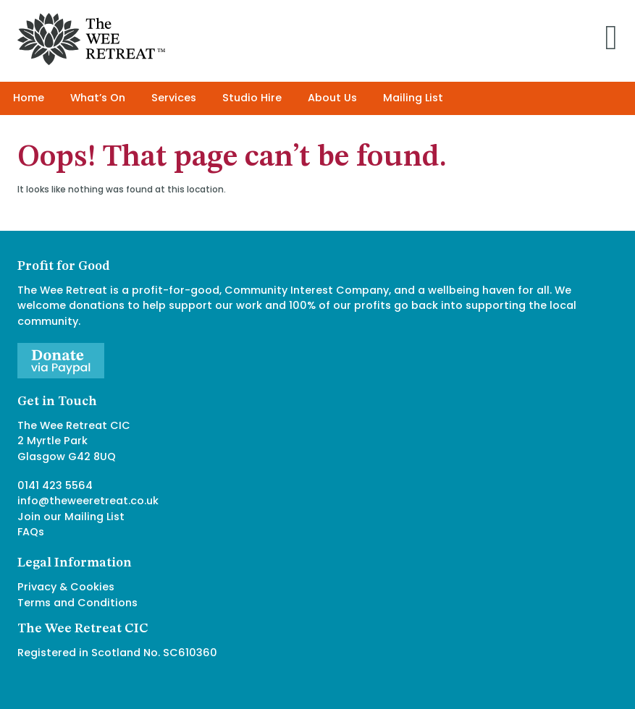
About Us (332, 97)
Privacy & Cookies (65, 586)
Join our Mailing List (71, 516)
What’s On (97, 97)
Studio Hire (252, 97)
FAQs (30, 532)
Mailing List (413, 97)
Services (173, 97)
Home (28, 97)
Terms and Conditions (77, 602)
